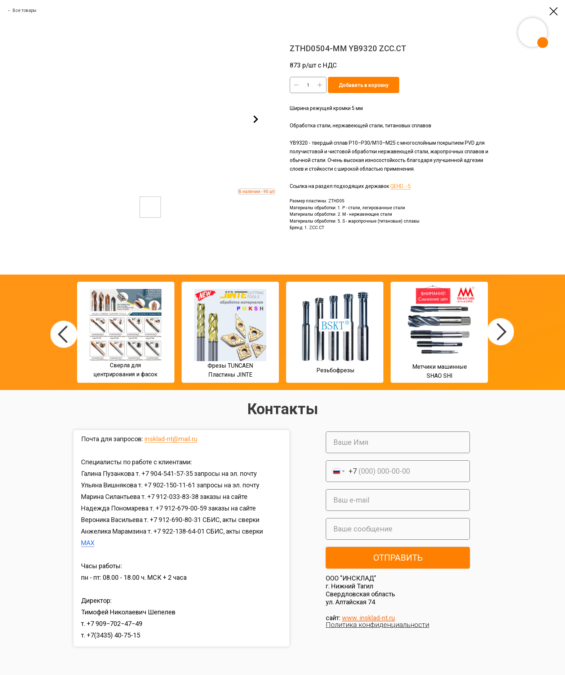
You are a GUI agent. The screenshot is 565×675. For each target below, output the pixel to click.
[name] (398, 442)
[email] (398, 500)
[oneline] (398, 529)
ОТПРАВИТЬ (398, 558)
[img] (63, 334)
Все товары (24, 10)
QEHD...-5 (400, 186)
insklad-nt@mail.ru (170, 439)
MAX (87, 543)
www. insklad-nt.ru (368, 618)
